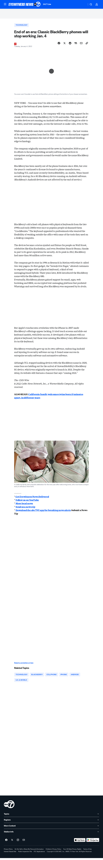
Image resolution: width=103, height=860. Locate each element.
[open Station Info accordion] (51, 834)
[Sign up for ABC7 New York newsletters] (23, 842)
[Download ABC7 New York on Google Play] (92, 842)
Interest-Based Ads (10, 853)
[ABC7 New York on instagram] (17, 842)
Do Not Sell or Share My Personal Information (29, 851)
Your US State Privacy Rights (72, 851)
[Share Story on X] (64, 44)
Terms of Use (87, 851)
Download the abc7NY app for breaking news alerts (43, 511)
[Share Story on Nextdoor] (76, 44)
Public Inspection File (25, 853)
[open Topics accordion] (51, 816)
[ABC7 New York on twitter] (12, 842)
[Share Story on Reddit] (70, 44)
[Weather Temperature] (83, 4)
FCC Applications (39, 853)
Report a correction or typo (23, 664)
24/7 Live (47, 4)
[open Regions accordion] (51, 822)
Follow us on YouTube (27, 501)
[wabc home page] (9, 806)
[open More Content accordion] (51, 828)
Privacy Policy (8, 851)
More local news (24, 504)
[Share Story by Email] (81, 44)
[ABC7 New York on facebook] (6, 842)
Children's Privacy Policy (53, 851)
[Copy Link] (87, 44)
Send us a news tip (25, 508)
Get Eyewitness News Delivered (32, 497)
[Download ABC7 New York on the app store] (80, 842)
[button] (5, 4)
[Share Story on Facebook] (59, 44)
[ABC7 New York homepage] (25, 4)
